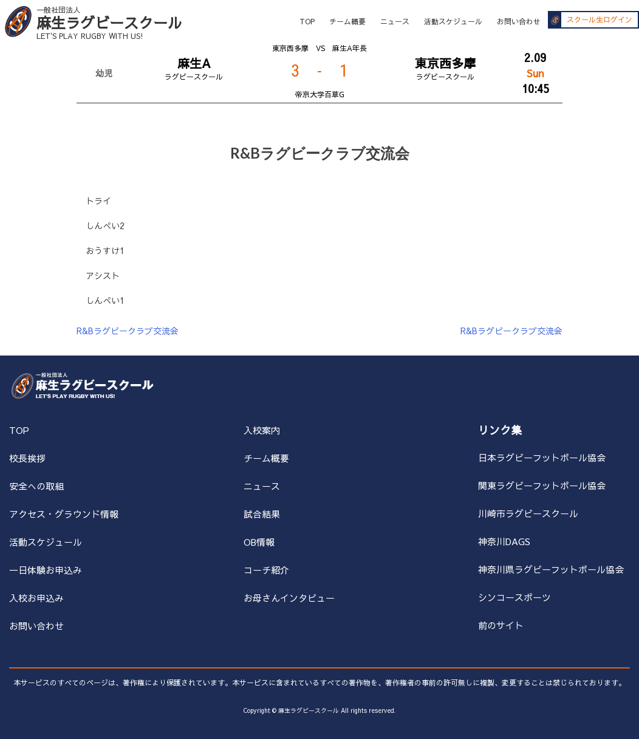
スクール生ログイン (599, 20)
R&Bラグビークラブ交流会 (128, 331)
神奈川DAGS (504, 541)
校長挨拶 (27, 458)
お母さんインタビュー (289, 597)
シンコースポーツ (514, 597)
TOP (307, 21)
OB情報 (259, 541)
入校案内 (262, 430)
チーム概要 (347, 21)
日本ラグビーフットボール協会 (542, 457)
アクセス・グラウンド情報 (63, 513)
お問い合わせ (519, 21)
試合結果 (262, 513)
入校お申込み (36, 597)
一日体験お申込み (45, 569)
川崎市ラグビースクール (528, 513)
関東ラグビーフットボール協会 (542, 485)
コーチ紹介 (266, 569)
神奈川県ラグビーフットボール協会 (551, 569)
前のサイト (501, 625)
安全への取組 (36, 485)
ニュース (394, 21)
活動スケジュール (453, 21)
